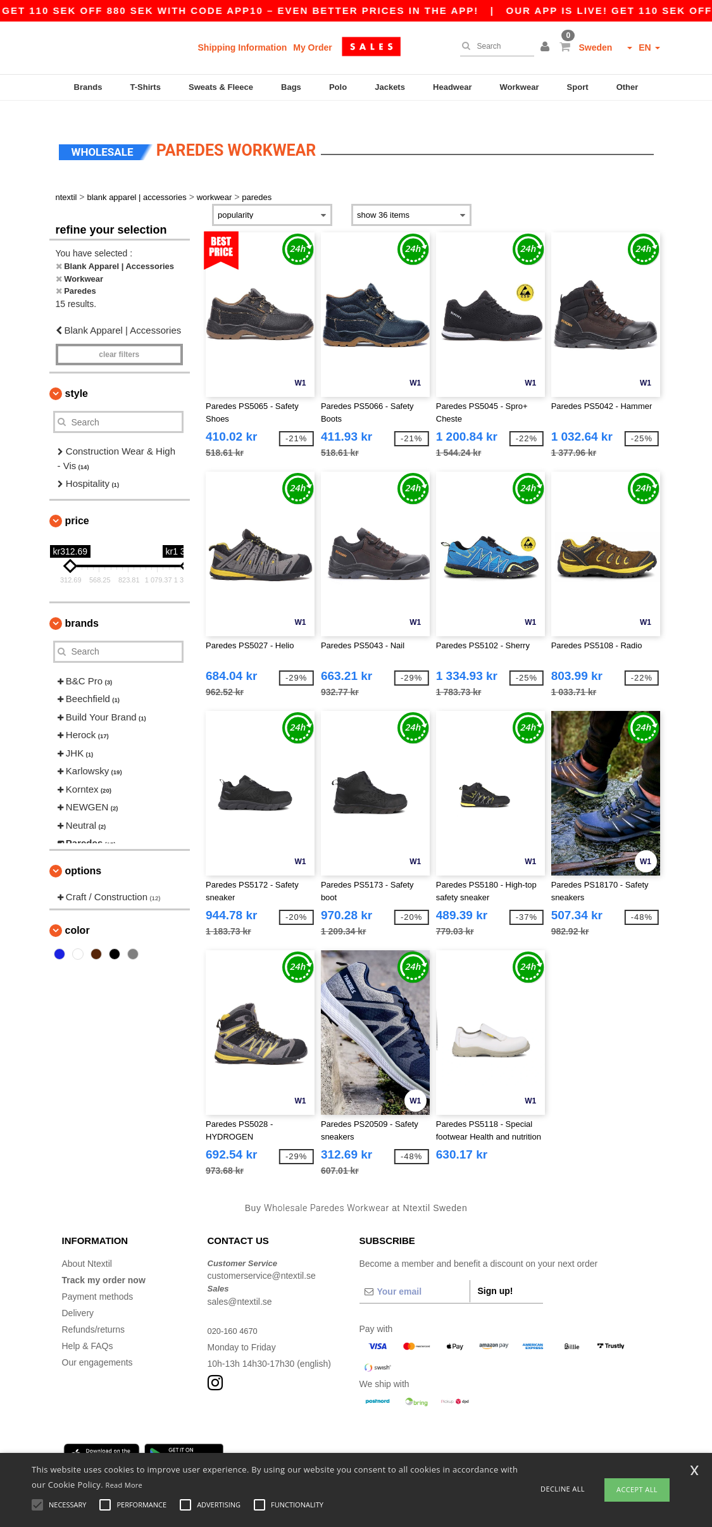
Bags (291, 87)
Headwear (452, 87)
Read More (124, 1485)
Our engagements (97, 1347)
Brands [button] (82, 607)
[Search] (494, 46)
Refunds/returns (93, 1314)
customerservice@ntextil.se (262, 1260)
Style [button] (76, 378)
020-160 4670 (235, 1315)
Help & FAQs (87, 1330)
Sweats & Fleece (221, 87)
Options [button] (83, 855)
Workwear (519, 87)
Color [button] (77, 915)
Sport (578, 87)
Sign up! (495, 1275)
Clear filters (119, 339)
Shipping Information (242, 47)
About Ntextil (87, 1248)
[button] (546, 47)
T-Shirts (145, 87)
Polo (338, 87)
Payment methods (98, 1281)
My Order (312, 47)
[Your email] (414, 1275)
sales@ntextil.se (240, 1286)
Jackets (390, 87)
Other (627, 87)
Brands (88, 87)
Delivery (78, 1297)
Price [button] (77, 505)
